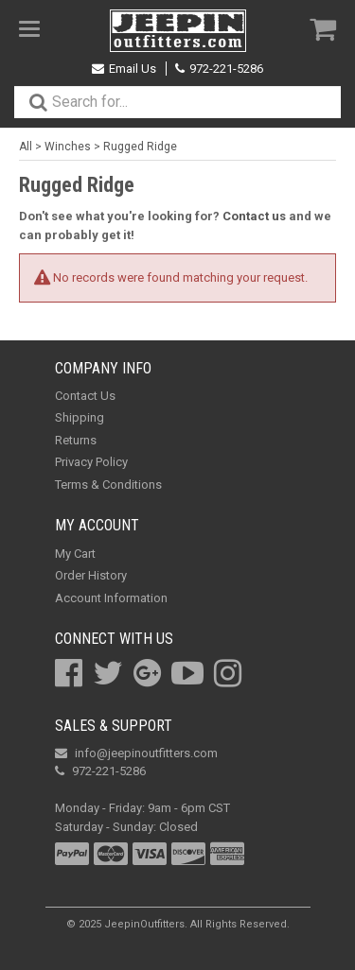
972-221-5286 (219, 68)
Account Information (111, 598)
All (25, 146)
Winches (67, 146)
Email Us (124, 68)
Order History (91, 575)
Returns (76, 440)
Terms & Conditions (108, 484)
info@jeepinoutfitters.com (136, 753)
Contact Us (85, 396)
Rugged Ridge (140, 146)
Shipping (79, 417)
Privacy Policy (91, 462)
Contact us (254, 216)
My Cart (75, 553)
